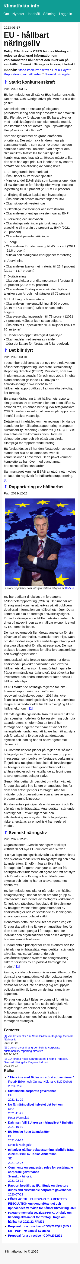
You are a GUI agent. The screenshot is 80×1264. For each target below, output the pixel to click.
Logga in (65, 14)
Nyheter (18, 14)
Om (6, 14)
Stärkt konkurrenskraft (33, 70)
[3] (18, 966)
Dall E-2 (69, 588)
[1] (5, 480)
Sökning (49, 14)
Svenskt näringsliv (57, 74)
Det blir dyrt (60, 70)
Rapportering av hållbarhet (23, 74)
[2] (31, 708)
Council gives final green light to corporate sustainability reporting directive (32, 1049)
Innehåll (34, 14)
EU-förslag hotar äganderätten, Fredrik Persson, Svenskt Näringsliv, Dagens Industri (36, 1060)
